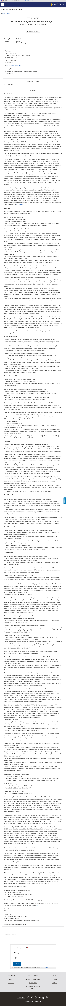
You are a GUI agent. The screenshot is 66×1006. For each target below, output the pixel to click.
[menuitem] (33, 930)
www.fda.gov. (20, 204)
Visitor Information (33, 975)
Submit (17, 964)
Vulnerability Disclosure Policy (33, 987)
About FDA (11, 979)
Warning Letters (6, 13)
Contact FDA (21, 997)
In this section (11, 10)
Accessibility (11, 983)
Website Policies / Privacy (33, 979)
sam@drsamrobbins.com (13, 65)
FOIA (54, 975)
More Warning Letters (33, 31)
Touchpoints (44, 967)
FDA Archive (11, 975)
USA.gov (54, 983)
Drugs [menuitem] (6, 936)
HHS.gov (54, 979)
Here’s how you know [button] (30, 0)
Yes (17, 953)
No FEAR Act (33, 983)
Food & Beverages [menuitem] (9, 937)
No (17, 958)
